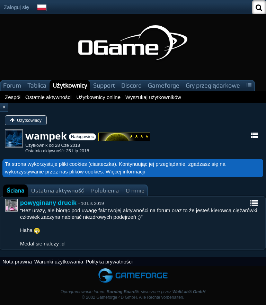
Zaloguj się (16, 7)
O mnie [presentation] (135, 190)
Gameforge (163, 85)
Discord (131, 85)
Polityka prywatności (109, 261)
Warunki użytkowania (58, 261)
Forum (12, 85)
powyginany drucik (48, 202)
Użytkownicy (70, 85)
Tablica (36, 85)
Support (104, 85)
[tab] (15, 191)
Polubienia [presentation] (105, 190)
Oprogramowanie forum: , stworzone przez (133, 291)
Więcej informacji (125, 171)
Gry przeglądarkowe (213, 85)
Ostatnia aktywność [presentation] (57, 190)
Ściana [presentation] (15, 190)
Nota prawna (17, 261)
